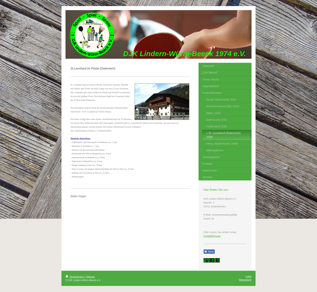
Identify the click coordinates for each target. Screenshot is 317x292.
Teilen (209, 251)
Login (248, 276)
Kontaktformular (212, 236)
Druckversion (75, 276)
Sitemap (90, 276)
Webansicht (245, 279)
